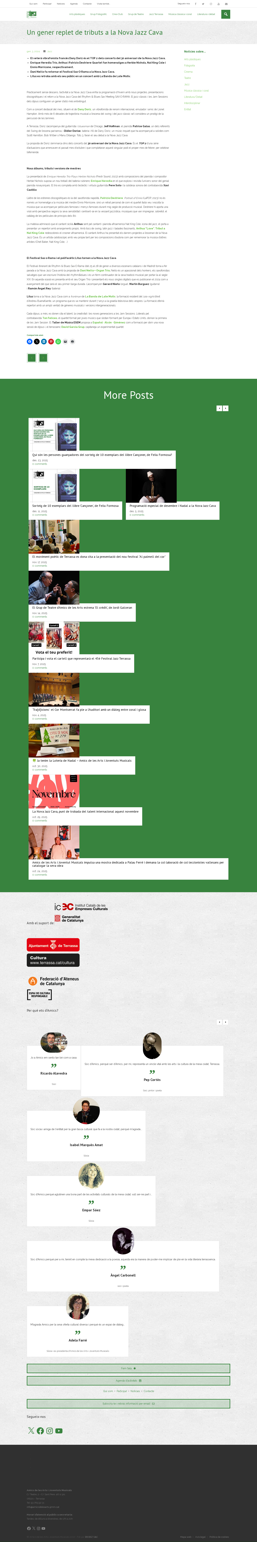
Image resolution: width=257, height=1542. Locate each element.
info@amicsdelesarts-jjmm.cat (43, 1507)
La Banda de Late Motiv (100, 296)
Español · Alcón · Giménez (109, 322)
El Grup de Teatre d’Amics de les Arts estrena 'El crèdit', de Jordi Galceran (82, 608)
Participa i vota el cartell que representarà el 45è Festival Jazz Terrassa (81, 659)
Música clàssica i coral (196, 90)
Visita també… (103, 3)
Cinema (188, 72)
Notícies (61, 3)
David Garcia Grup (72, 327)
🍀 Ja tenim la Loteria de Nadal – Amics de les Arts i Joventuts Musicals (82, 761)
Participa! (47, 3)
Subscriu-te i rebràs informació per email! (129, 1404)
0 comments (39, 464)
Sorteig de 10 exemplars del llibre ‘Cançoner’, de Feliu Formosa (75, 506)
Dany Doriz (84, 109)
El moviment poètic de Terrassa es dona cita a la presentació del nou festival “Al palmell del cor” (99, 557)
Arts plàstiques (192, 59)
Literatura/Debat (193, 97)
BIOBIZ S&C (91, 1537)
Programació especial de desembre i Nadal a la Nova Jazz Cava (173, 506)
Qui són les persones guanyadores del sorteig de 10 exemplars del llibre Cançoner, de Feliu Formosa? (102, 455)
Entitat (187, 109)
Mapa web (185, 1537)
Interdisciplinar (192, 103)
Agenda (74, 3)
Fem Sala (128, 1368)
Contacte (87, 3)
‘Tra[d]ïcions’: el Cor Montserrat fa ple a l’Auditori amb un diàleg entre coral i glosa (89, 710)
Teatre (187, 78)
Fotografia (189, 65)
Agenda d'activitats (128, 1381)
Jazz (49, 51)
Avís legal (200, 1537)
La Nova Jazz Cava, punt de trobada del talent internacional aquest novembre (85, 812)
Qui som (33, 3)
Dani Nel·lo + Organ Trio (95, 270)
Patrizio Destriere (111, 198)
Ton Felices (49, 318)
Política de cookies (219, 1537)
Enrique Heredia (101, 181)
